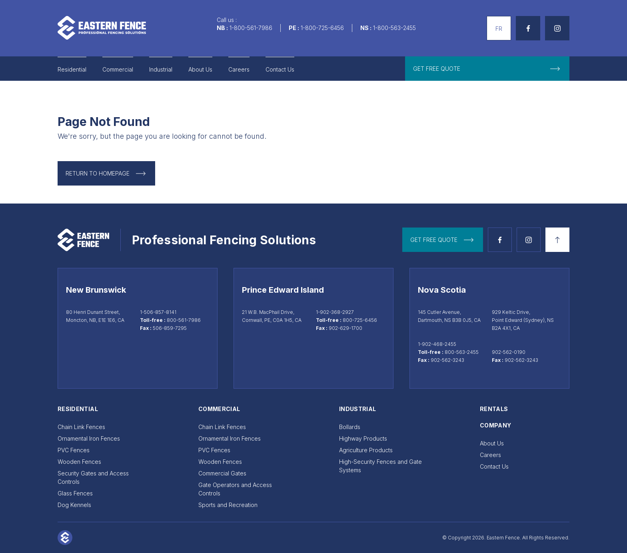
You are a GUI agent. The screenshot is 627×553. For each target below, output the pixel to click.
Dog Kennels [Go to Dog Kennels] (74, 504)
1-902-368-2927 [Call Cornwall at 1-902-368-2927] (335, 312)
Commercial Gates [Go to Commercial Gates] (222, 473)
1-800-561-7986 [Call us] (251, 27)
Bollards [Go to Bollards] (349, 426)
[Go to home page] (102, 28)
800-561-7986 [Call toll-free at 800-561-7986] (184, 320)
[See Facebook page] (528, 28)
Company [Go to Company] (495, 425)
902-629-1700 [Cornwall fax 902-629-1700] (345, 328)
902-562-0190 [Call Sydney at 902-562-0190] (508, 352)
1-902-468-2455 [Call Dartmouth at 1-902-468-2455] (437, 344)
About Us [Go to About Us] (200, 69)
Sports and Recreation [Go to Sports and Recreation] (228, 504)
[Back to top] (557, 240)
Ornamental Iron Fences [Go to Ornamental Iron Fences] (89, 438)
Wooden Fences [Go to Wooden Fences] (79, 461)
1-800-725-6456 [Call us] (322, 27)
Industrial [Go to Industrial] (160, 69)
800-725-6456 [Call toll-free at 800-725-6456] (360, 320)
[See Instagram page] (557, 28)
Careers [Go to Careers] (239, 69)
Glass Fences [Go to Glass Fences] (75, 493)
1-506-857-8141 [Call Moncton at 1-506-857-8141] (158, 312)
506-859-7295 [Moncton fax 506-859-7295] (170, 328)
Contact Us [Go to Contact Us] (280, 69)
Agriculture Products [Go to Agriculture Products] (366, 450)
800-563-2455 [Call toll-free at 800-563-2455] (462, 352)
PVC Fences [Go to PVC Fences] (74, 450)
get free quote (433, 239)
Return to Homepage (98, 173)
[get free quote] (487, 68)
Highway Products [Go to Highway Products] (363, 438)
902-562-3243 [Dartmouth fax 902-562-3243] (447, 360)
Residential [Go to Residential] (72, 69)
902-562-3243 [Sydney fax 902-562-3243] (521, 360)
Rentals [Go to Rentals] (494, 408)
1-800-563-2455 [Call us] (394, 27)
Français (498, 20)
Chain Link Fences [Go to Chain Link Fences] (81, 426)
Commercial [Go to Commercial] (117, 69)
